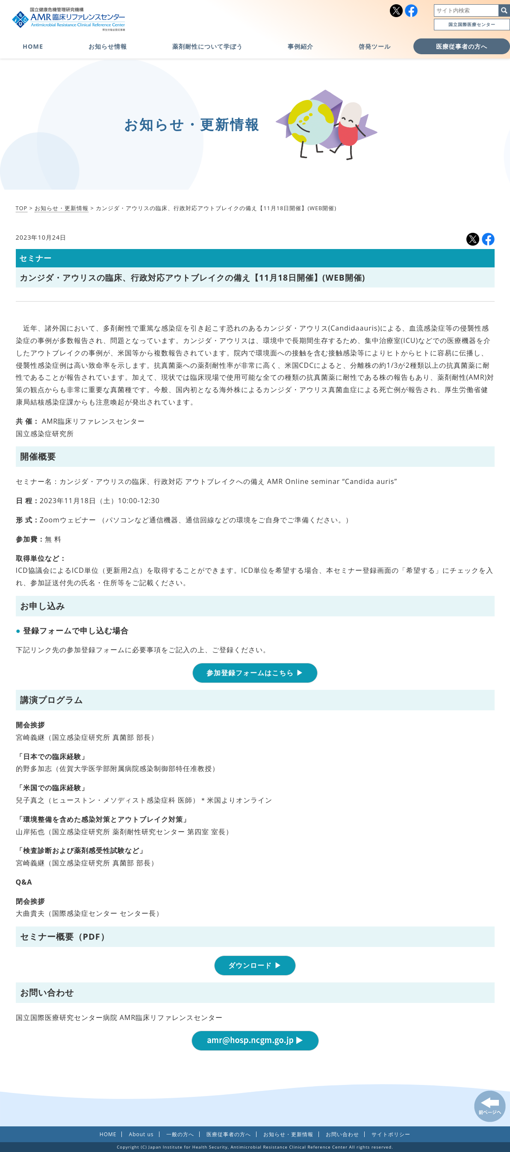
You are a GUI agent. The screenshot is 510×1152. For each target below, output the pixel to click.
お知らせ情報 (107, 46)
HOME (33, 46)
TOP (22, 208)
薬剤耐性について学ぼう (207, 46)
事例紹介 (300, 46)
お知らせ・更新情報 (61, 208)
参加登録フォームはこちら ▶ (254, 672)
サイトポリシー (390, 1134)
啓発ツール (375, 46)
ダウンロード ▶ (254, 965)
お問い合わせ (342, 1134)
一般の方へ (180, 1134)
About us (141, 1134)
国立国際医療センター (471, 24)
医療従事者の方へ (461, 46)
